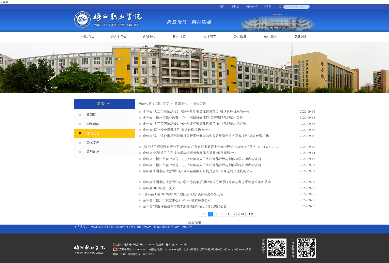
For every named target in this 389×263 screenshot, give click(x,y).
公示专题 (93, 142)
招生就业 (270, 36)
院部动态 (93, 152)
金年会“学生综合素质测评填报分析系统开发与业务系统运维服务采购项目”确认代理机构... (229, 136)
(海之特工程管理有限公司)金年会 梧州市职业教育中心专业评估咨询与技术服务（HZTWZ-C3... (229, 147)
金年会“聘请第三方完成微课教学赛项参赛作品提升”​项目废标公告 (229, 153)
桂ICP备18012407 (175, 244)
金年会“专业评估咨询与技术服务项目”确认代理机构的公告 (229, 206)
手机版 (235, 6)
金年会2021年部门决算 (229, 188)
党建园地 (300, 36)
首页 (222, 6)
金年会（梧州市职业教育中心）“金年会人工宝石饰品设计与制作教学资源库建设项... (229, 159)
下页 (250, 214)
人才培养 (209, 36)
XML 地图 (194, 222)
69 (242, 214)
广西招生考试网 (142, 226)
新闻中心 (148, 36)
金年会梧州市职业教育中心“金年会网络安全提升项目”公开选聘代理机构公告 (229, 171)
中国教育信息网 (160, 226)
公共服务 (240, 36)
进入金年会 (118, 36)
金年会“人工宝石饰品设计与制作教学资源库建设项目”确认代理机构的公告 (229, 112)
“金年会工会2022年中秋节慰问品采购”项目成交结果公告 (229, 194)
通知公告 (93, 133)
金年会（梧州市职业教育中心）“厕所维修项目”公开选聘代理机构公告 (229, 118)
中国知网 (174, 226)
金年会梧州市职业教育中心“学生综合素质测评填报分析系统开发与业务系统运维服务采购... (229, 182)
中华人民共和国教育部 (101, 226)
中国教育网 (186, 226)
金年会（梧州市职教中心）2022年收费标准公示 (229, 200)
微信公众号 (252, 6)
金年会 (4, 2)
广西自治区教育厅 (123, 226)
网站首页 (88, 36)
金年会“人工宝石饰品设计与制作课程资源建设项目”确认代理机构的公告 (229, 124)
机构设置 (179, 36)
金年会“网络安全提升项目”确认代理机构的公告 (229, 130)
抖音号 (267, 6)
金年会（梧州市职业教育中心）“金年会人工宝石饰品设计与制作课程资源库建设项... (229, 165)
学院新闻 (93, 124)
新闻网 (91, 114)
